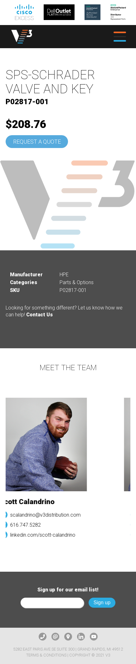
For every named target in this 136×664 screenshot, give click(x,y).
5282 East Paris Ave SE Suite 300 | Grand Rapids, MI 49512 (68, 649)
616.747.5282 (27, 525)
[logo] (21, 37)
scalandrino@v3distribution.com (47, 515)
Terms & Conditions (46, 655)
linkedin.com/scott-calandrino (44, 535)
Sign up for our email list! (68, 590)
